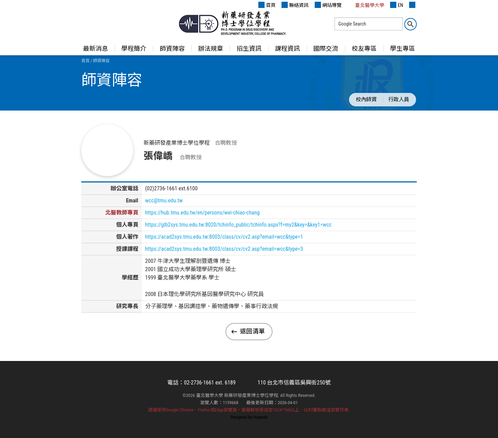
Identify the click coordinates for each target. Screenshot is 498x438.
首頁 (267, 5)
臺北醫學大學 (366, 5)
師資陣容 (172, 48)
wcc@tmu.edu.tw (164, 200)
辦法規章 (210, 48)
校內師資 (366, 99)
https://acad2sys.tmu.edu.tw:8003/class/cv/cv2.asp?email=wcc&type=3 (224, 249)
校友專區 (364, 48)
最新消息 (95, 48)
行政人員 (398, 99)
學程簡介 (133, 48)
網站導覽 (328, 5)
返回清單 (252, 331)
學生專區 (402, 48)
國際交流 (325, 48)
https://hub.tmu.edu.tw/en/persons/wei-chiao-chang (202, 212)
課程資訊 (287, 48)
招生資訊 (249, 48)
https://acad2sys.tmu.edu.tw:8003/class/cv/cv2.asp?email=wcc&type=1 (224, 237)
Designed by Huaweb (249, 417)
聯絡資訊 (295, 5)
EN (396, 5)
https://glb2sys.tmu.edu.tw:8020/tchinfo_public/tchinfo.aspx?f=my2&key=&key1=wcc (238, 224)
